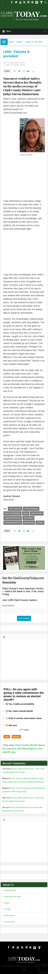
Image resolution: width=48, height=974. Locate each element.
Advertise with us (9, 915)
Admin (36, 966)
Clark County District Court (13, 523)
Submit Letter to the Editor (12, 897)
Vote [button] (7, 737)
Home (11, 41)
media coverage (29, 523)
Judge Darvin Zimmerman (13, 518)
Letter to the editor (36, 513)
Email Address (8, 605)
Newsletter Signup (10, 890)
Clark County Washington (12, 513)
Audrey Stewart (28, 518)
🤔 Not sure (11, 725)
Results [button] (16, 737)
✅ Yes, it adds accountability (20, 704)
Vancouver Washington (31, 509)
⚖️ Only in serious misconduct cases (24, 718)
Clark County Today (15, 509)
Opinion (19, 41)
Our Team (7, 909)
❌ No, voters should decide (19, 711)
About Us (7, 903)
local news (40, 523)
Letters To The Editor (33, 41)
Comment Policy (9, 922)
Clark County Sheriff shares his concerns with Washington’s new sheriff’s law (23, 748)
